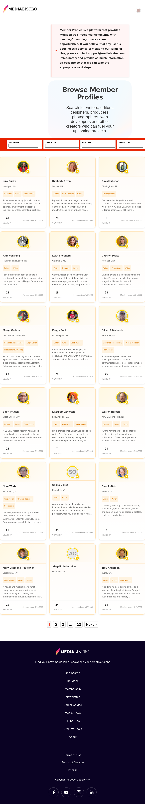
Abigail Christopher (64, 566)
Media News (73, 713)
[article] (23, 192)
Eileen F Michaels (112, 330)
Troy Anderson (111, 567)
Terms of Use (72, 755)
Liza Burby (9, 181)
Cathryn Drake (110, 255)
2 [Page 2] (56, 624)
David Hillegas (110, 181)
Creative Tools (73, 729)
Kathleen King (11, 255)
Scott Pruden (11, 411)
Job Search (72, 673)
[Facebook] (54, 792)
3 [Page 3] (63, 624)
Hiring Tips (73, 721)
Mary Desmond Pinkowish (18, 567)
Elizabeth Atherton (63, 411)
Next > (91, 624)
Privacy (72, 769)
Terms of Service (73, 762)
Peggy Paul (59, 330)
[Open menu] (138, 10)
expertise (13, 142)
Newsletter (73, 697)
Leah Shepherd (61, 255)
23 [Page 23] (79, 624)
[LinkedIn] (92, 792)
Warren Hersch (111, 411)
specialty (50, 142)
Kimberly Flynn (61, 181)
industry (87, 142)
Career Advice (73, 705)
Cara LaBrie (109, 486)
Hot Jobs (73, 681)
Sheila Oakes (60, 484)
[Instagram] (79, 792)
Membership (73, 689)
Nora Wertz (9, 486)
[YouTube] (66, 792)
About (73, 737)
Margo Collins (11, 330)
